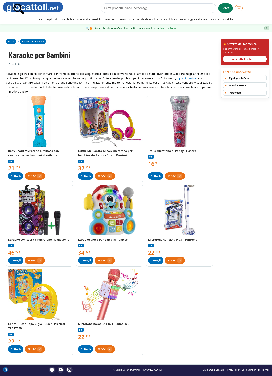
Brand (214, 19)
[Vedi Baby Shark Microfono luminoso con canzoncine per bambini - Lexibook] (39, 121)
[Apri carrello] (239, 8)
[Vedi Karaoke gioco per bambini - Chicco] (109, 210)
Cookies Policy (249, 369)
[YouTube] (61, 370)
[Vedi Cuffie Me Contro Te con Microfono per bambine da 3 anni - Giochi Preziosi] (109, 121)
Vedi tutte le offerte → (245, 59)
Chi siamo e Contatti (213, 369)
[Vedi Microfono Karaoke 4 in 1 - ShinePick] (109, 294)
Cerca (226, 8)
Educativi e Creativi (88, 19)
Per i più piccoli (48, 19)
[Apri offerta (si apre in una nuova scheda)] (35, 176)
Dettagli (16, 176)
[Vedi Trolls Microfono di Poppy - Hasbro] (179, 121)
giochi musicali (187, 78)
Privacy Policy (233, 369)
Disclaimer (263, 369)
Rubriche (227, 19)
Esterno (109, 19)
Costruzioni (125, 19)
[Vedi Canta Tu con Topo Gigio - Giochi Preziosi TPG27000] (39, 294)
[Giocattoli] (51, 8)
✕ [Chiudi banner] (267, 28)
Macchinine (168, 19)
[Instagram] (69, 370)
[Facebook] (52, 370)
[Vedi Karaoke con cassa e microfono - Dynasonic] (39, 210)
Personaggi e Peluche (193, 19)
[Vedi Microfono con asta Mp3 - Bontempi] (179, 210)
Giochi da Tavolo (146, 19)
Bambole (67, 19)
